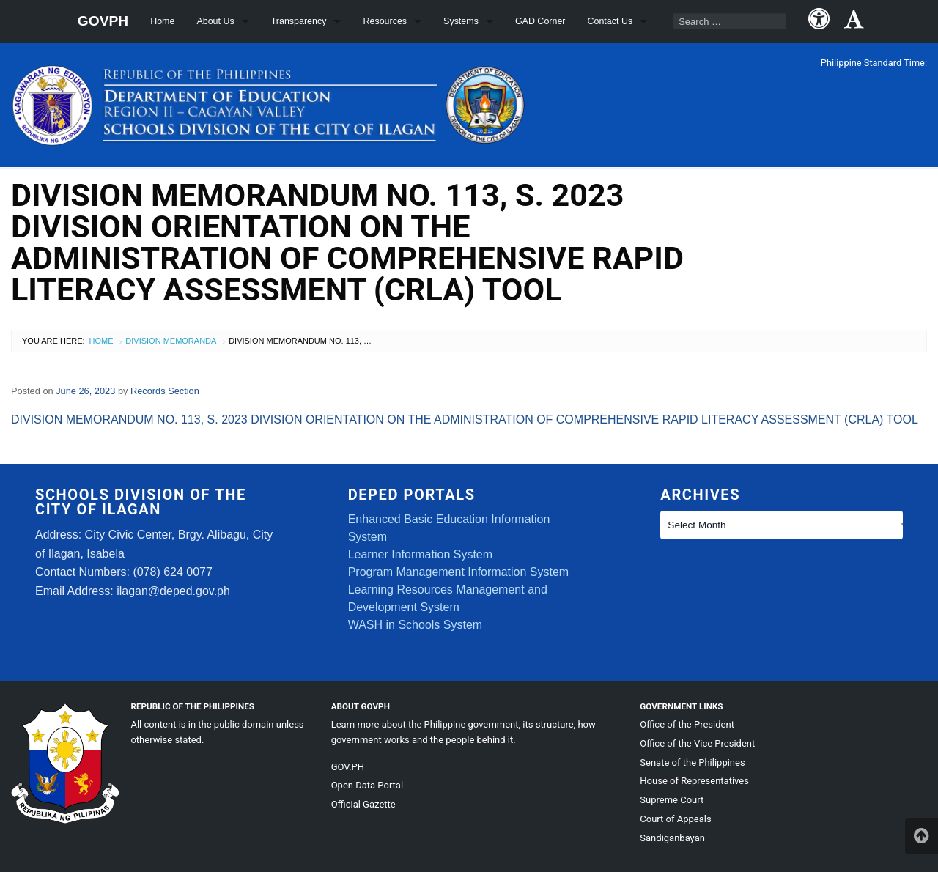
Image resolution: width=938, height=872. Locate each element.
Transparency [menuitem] (299, 21)
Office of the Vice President (697, 743)
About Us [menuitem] (215, 21)
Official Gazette (363, 804)
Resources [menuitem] (385, 21)
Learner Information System (420, 554)
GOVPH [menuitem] (103, 21)
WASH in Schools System (415, 624)
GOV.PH (347, 766)
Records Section (164, 390)
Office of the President (687, 724)
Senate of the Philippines (692, 762)
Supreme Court (672, 799)
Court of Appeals (675, 818)
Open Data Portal (367, 785)
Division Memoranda (170, 340)
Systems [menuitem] (461, 21)
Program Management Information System (458, 572)
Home (101, 340)
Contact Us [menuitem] (610, 21)
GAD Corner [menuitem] (540, 21)
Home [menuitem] (162, 21)
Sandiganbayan (672, 837)
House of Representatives (694, 780)
